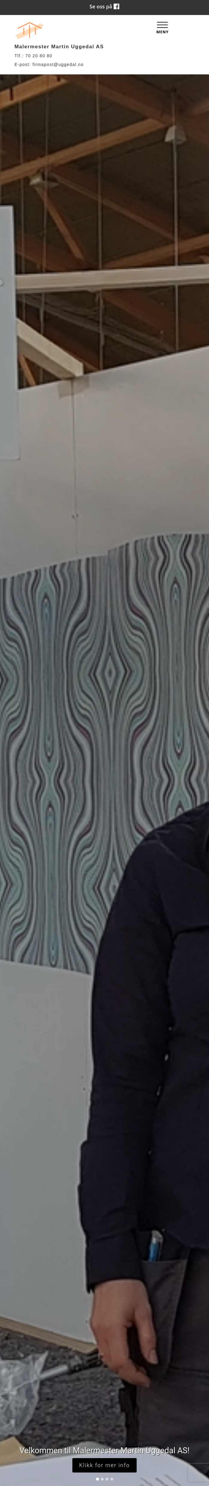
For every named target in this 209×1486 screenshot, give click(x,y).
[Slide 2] (102, 1479)
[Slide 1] (97, 1479)
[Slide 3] (107, 1479)
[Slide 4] (111, 1479)
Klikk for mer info (104, 1465)
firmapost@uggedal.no (58, 64)
